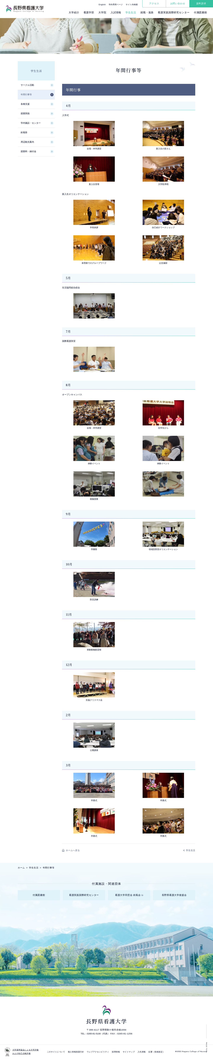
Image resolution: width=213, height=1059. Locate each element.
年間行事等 (26, 94)
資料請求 (201, 3)
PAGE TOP (206, 1047)
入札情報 (142, 1052)
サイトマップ (129, 1052)
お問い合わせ (177, 3)
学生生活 (36, 71)
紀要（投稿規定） (157, 1052)
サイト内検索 (132, 4)
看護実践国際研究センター (173, 12)
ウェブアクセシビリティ (98, 1052)
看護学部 (89, 12)
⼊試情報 (116, 12)
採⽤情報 (116, 1052)
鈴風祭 (24, 132)
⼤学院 (102, 12)
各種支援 (25, 104)
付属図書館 (200, 12)
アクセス (154, 3)
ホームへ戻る (73, 850)
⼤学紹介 (74, 12)
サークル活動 (27, 85)
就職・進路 (147, 12)
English (102, 4)
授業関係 (25, 113)
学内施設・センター (31, 123)
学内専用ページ (116, 4)
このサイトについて (56, 1052)
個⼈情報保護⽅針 (76, 1052)
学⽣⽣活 (130, 12)
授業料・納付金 (28, 151)
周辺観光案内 (27, 142)
